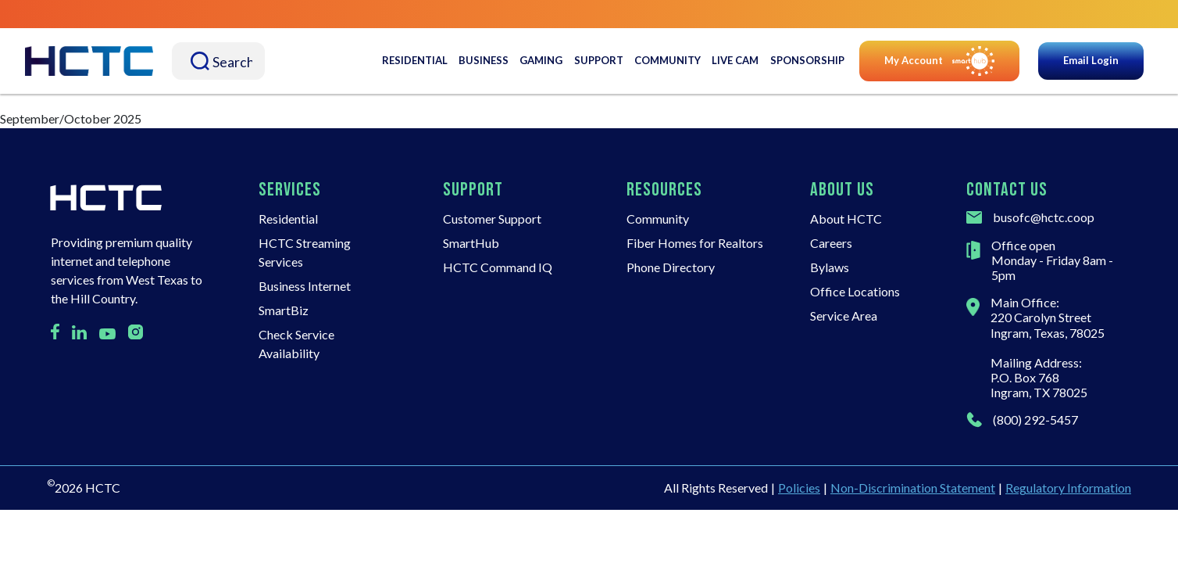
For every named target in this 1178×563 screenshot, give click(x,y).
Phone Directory (670, 267)
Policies (799, 487)
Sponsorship (807, 60)
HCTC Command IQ (497, 267)
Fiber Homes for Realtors (694, 242)
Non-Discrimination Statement (912, 487)
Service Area (843, 315)
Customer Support (492, 218)
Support (598, 60)
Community (667, 60)
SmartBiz (284, 310)
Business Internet (305, 285)
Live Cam (735, 60)
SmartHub (471, 242)
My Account (939, 61)
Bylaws (829, 267)
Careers (831, 242)
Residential (288, 218)
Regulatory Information (1068, 487)
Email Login (1091, 60)
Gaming (540, 60)
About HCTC (846, 218)
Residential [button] (415, 60)
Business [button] (484, 60)
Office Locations (855, 291)
